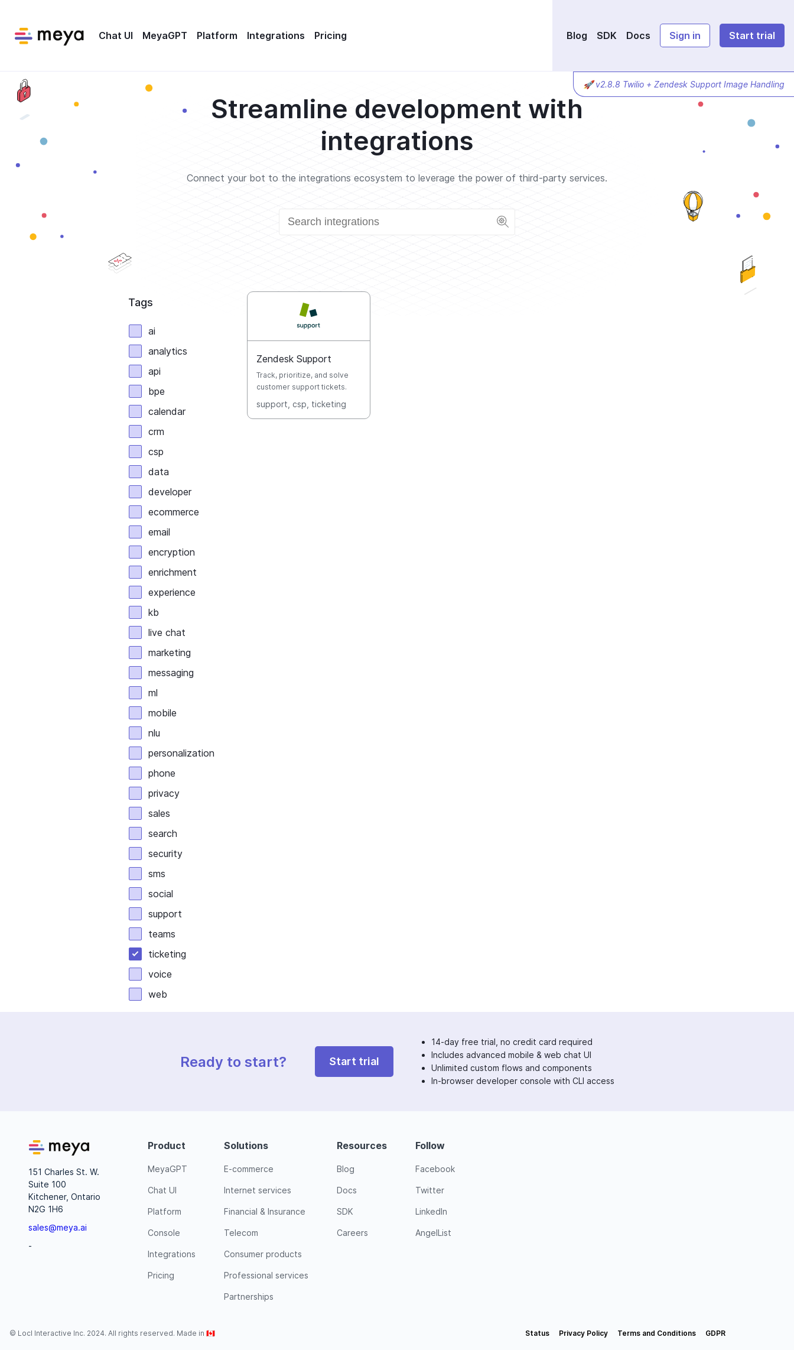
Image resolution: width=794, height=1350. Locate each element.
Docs (638, 35)
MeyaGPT (164, 35)
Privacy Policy (583, 1333)
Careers (352, 1233)
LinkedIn (431, 1211)
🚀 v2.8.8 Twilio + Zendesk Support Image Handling (684, 84)
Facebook (435, 1169)
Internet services (257, 1190)
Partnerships (249, 1296)
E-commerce (249, 1169)
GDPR (715, 1333)
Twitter (429, 1190)
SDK (607, 35)
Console (164, 1233)
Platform (217, 35)
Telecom (241, 1233)
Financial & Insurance (264, 1211)
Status (537, 1333)
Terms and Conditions (656, 1333)
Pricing (330, 35)
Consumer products (263, 1254)
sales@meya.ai (57, 1227)
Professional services (266, 1275)
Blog (577, 35)
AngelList (433, 1233)
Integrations (276, 35)
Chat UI (116, 35)
